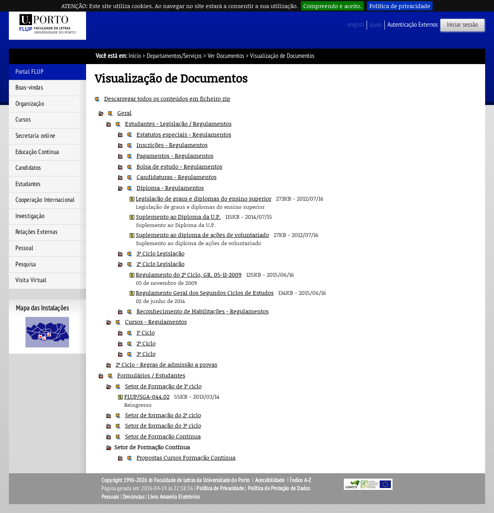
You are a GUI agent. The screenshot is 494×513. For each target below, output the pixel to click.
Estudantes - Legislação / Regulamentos (178, 123)
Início (135, 56)
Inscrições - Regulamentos (172, 145)
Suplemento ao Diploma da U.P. (178, 216)
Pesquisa (25, 264)
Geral (124, 113)
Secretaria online (35, 136)
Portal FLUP (29, 72)
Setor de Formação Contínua (163, 436)
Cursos (23, 120)
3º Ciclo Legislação (160, 253)
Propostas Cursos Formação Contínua (186, 457)
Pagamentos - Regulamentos (175, 155)
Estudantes (28, 184)
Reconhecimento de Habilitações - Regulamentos (203, 311)
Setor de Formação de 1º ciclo (163, 386)
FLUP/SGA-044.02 (146, 396)
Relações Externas (36, 232)
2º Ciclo (146, 343)
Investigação (29, 216)
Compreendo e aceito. (332, 6)
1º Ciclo (146, 332)
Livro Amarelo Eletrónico (174, 496)
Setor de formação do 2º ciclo (163, 415)
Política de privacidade (399, 6)
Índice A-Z (300, 480)
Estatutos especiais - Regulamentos (184, 134)
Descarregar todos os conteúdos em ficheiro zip (167, 98)
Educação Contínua (37, 152)
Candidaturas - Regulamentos (177, 177)
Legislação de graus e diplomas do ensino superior (203, 198)
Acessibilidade (270, 480)
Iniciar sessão (462, 25)
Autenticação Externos (412, 25)
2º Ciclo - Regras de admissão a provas (166, 364)
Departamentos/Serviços (174, 56)
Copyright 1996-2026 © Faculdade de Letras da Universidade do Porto (176, 480)
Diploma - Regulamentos (170, 187)
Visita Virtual (31, 280)
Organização (29, 104)
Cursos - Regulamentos (156, 321)
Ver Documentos (226, 56)
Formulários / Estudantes (151, 375)
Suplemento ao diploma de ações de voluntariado (202, 235)
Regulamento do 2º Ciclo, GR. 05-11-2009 (189, 274)
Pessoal (24, 248)
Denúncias (133, 496)
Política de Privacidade (220, 488)
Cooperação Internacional (45, 200)
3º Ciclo (146, 353)
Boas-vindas (29, 87)
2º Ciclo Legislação (160, 264)
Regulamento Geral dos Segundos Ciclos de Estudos (205, 292)
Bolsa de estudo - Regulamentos (179, 166)
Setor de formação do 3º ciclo (163, 425)
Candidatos (28, 168)
